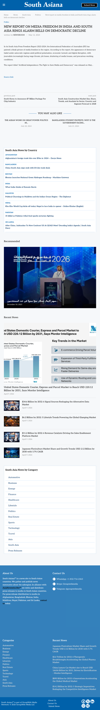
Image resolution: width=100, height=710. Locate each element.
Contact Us (52, 703)
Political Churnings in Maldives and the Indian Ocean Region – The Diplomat (38, 197)
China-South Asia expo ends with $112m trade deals (27, 168)
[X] (88, 701)
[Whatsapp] (83, 706)
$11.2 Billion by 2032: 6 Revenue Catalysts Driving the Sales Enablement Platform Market (57, 434)
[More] (88, 706)
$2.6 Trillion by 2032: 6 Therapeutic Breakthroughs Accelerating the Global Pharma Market (74, 660)
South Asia (26, 15)
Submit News (89, 5)
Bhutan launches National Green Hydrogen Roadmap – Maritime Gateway (37, 178)
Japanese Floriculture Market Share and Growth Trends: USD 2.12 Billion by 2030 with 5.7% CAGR (58, 450)
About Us (52, 700)
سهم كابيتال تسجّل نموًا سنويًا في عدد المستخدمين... (32, 301)
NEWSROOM (19, 35)
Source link (8, 77)
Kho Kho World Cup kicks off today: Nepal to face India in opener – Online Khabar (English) (44, 206)
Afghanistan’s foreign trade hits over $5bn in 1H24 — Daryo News (33, 158)
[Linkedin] (92, 701)
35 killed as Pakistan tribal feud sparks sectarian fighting (29, 216)
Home (6, 15)
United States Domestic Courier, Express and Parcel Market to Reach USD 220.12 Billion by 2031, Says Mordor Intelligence (48, 389)
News (15, 15)
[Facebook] (83, 701)
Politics (38, 15)
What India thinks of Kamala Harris (20, 187)
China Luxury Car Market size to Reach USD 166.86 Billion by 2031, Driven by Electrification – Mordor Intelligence (75, 670)
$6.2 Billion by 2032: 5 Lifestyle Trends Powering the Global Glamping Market (56, 419)
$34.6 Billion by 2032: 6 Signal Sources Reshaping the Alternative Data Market (56, 403)
